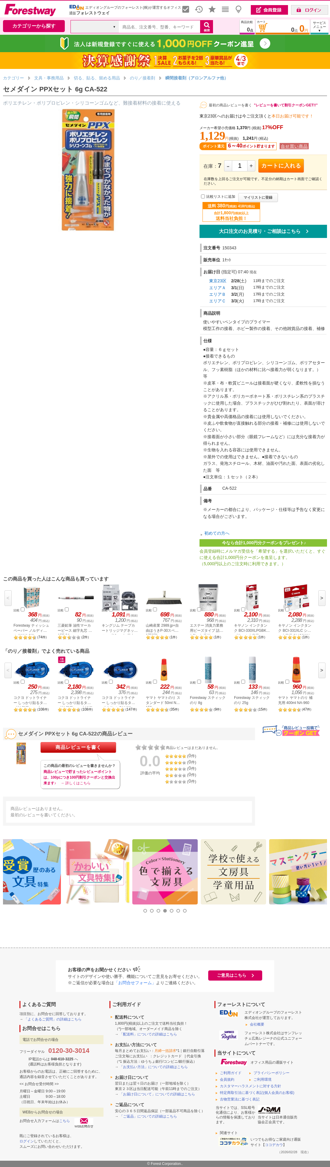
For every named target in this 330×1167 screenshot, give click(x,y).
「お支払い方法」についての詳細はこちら (153, 1067)
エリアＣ (217, 300)
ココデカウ (274, 1145)
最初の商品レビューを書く (230, 105)
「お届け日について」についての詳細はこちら (157, 1094)
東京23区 (217, 280)
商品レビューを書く (78, 747)
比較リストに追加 (220, 196)
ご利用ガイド (231, 1073)
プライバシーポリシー (272, 1073)
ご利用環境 (263, 1079)
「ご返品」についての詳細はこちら (148, 1116)
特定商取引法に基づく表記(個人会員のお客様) (257, 1093)
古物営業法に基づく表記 (240, 1099)
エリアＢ (217, 294)
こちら (64, 1121)
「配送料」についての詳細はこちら (148, 1034)
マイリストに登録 (258, 197)
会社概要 (257, 1024)
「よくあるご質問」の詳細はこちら (53, 1019)
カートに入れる (281, 166)
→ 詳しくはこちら (75, 783)
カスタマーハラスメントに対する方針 (250, 1086)
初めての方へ (217, 533)
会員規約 (227, 1079)
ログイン (27, 1141)
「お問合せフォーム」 (135, 982)
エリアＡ (217, 287)
